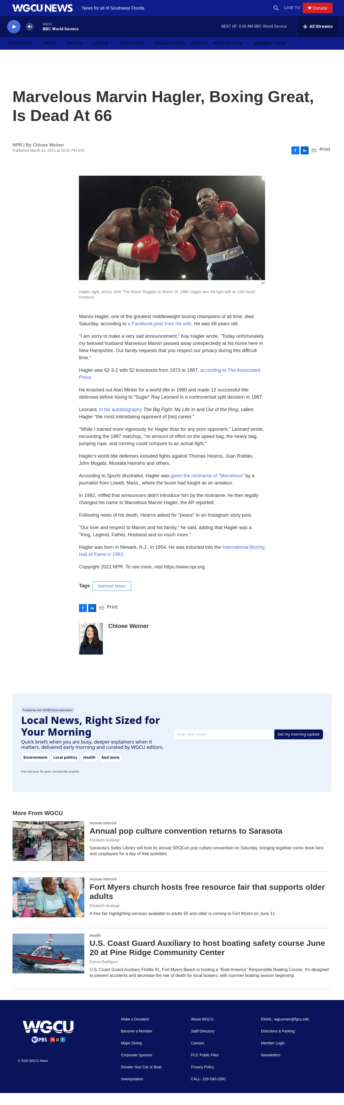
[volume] (29, 39)
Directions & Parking (278, 1043)
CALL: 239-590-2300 (208, 1091)
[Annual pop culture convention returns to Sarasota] (48, 853)
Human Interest (103, 835)
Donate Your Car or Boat (141, 1079)
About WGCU (202, 1031)
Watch (75, 55)
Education (131, 55)
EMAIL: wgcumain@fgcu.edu (285, 1031)
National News (111, 598)
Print (324, 161)
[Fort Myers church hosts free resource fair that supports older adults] (48, 909)
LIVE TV (295, 14)
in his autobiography (120, 421)
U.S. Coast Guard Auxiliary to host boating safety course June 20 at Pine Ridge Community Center (207, 960)
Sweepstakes (132, 1091)
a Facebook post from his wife (159, 335)
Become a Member (136, 1043)
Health (95, 947)
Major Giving (131, 1055)
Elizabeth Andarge (105, 852)
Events (199, 55)
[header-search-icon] (278, 13)
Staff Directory (202, 1043)
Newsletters (170, 55)
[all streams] (318, 38)
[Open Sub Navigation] (36, 55)
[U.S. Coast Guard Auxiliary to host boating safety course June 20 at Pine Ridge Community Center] (48, 965)
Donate (323, 14)
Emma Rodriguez (104, 974)
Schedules (19, 55)
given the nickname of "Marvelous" (207, 487)
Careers (197, 1055)
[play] (14, 39)
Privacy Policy (202, 1079)
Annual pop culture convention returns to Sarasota (186, 842)
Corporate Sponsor (136, 1067)
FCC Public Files (205, 1067)
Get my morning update (299, 746)
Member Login (270, 55)
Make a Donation (135, 1031)
